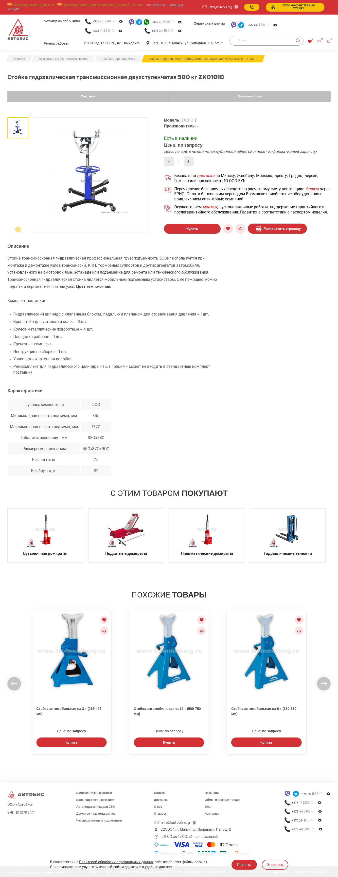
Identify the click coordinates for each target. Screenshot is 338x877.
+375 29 (166, 20)
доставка (205, 174)
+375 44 (107, 19)
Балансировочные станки (95, 797)
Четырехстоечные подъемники (99, 818)
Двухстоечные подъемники (96, 811)
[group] (90, 172)
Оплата (312, 187)
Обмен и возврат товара (222, 797)
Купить (192, 226)
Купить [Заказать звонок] (72, 740)
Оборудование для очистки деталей (92, 6)
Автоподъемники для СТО (95, 804)
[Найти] (297, 39)
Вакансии (212, 790)
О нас (133, 6)
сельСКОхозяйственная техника (295, 6)
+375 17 (107, 29)
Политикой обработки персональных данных (116, 862)
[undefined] (14, 681)
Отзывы (160, 811)
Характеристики (250, 94)
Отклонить (275, 865)
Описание (88, 94)
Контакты (212, 811)
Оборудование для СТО (32, 6)
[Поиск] (266, 39)
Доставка (160, 797)
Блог (208, 804)
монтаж (210, 205)
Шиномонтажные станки (94, 790)
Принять (244, 865)
